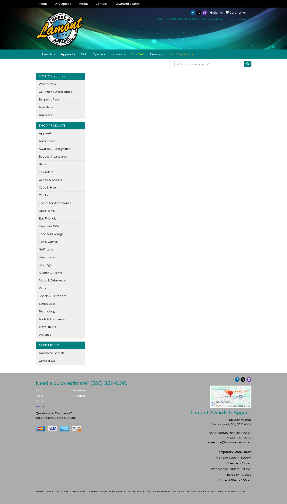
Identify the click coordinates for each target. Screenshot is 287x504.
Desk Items (47, 211)
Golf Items (46, 249)
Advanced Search (127, 4)
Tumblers (45, 115)
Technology (47, 311)
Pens (42, 288)
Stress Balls (47, 304)
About (83, 4)
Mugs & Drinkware (52, 280)
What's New (47, 84)
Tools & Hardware (52, 319)
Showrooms (80, 390)
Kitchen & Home (50, 273)
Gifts (84, 54)
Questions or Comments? (54, 413)
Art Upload (63, 4)
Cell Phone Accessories (55, 92)
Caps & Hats (48, 187)
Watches (45, 335)
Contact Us (47, 361)
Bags (42, 164)
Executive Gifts (49, 226)
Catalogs (156, 54)
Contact (101, 4)
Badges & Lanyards (53, 156)
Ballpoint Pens (49, 99)
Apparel (68, 54)
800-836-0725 (189, 19)
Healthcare (47, 257)
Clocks (43, 195)
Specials (99, 54)
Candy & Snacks (50, 180)
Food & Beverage (51, 234)
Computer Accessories (55, 203)
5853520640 (166, 19)
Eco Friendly (48, 218)
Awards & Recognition (55, 149)
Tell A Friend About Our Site (56, 418)
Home (43, 4)
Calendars (46, 172)
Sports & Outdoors (52, 296)
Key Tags (45, 265)
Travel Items (47, 327)
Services (118, 54)
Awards (48, 54)
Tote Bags (46, 107)
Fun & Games (48, 242)
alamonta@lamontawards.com (224, 19)
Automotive (47, 141)
